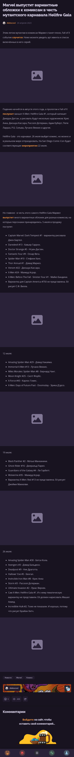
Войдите (28, 719)
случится (17, 37)
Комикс (29, 677)
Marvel (19, 677)
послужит (8, 113)
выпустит (8, 217)
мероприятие (29, 145)
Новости (8, 677)
